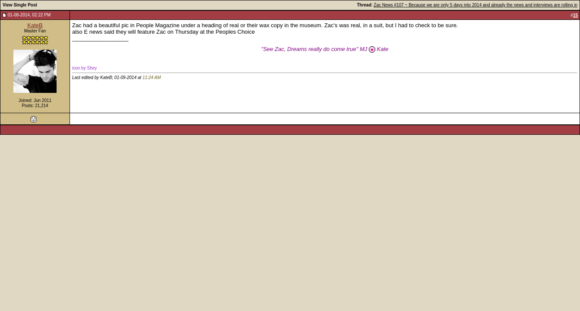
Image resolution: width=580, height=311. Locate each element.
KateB (34, 25)
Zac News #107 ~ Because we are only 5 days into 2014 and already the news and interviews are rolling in (475, 5)
